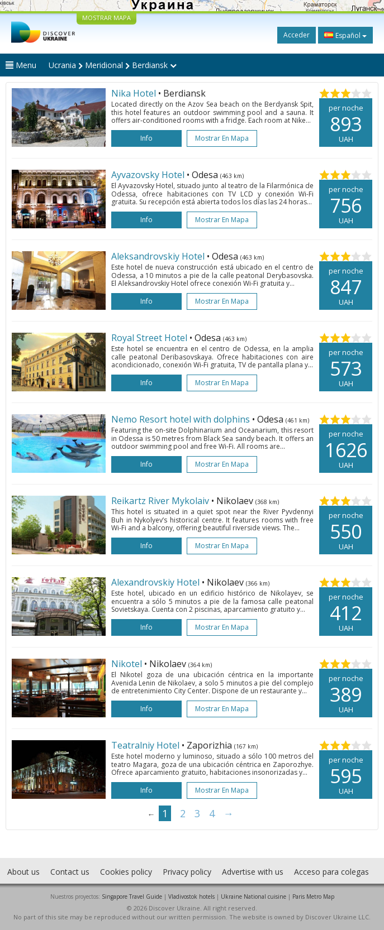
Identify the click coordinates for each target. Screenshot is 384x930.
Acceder (296, 35)
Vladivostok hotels (191, 896)
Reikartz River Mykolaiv (161, 501)
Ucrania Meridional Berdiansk (113, 65)
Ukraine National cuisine (253, 896)
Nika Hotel (134, 93)
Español (345, 35)
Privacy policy (187, 871)
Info (146, 138)
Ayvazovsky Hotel (149, 175)
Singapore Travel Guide (132, 896)
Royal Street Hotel (150, 338)
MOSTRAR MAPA (106, 17)
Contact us (69, 871)
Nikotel (127, 664)
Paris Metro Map (313, 896)
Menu (21, 65)
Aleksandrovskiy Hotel (159, 256)
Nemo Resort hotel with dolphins (181, 419)
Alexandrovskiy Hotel (156, 582)
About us (23, 871)
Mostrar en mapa (222, 138)
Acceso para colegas (331, 871)
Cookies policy (126, 871)
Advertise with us (252, 871)
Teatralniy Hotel (146, 745)
